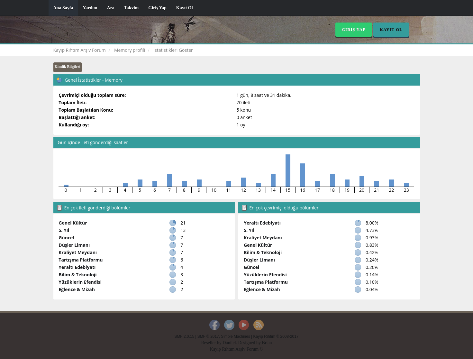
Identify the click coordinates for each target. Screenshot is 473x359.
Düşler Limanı (74, 245)
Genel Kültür (73, 223)
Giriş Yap (157, 7)
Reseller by (212, 342)
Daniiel (229, 342)
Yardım (90, 7)
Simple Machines (235, 336)
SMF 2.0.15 (184, 336)
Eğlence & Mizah (77, 289)
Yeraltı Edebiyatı (77, 267)
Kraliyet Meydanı (78, 252)
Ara (110, 7)
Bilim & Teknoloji (77, 275)
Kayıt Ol (184, 7)
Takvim (131, 7)
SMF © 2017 (208, 336)
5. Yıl (64, 230)
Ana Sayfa (63, 7)
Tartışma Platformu (81, 260)
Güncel (66, 238)
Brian (267, 342)
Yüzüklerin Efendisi (80, 282)
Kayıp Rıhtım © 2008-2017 (275, 336)
